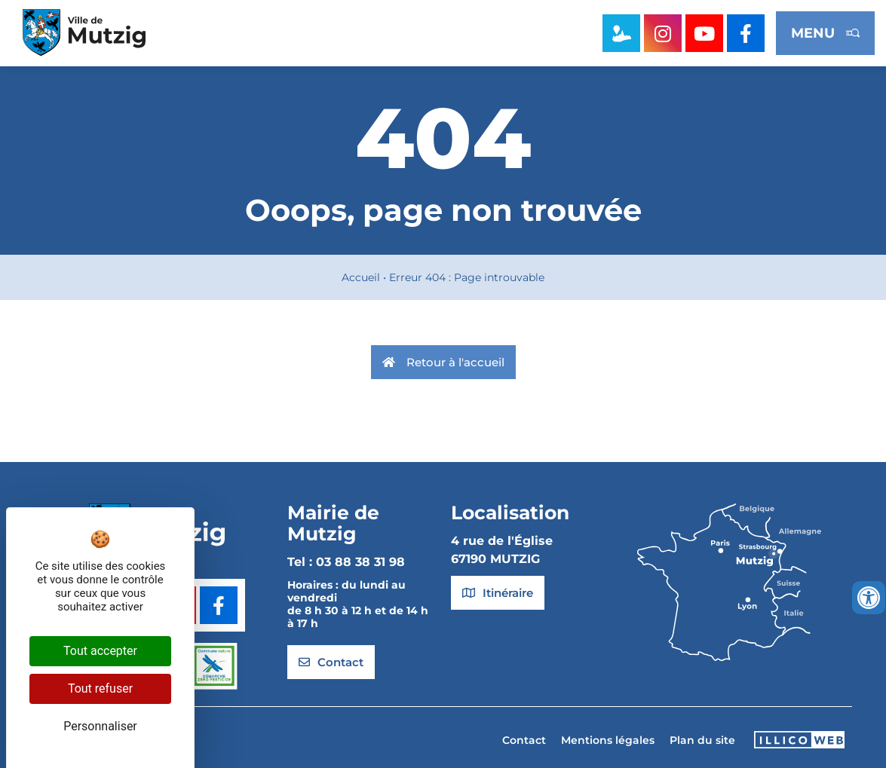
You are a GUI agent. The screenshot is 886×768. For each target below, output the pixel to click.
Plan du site (702, 740)
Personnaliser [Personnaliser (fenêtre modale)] (100, 726)
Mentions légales (608, 740)
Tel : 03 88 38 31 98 (346, 562)
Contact (524, 740)
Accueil (361, 277)
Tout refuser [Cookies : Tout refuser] (100, 688)
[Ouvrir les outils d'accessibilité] (868, 597)
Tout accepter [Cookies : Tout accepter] (100, 651)
